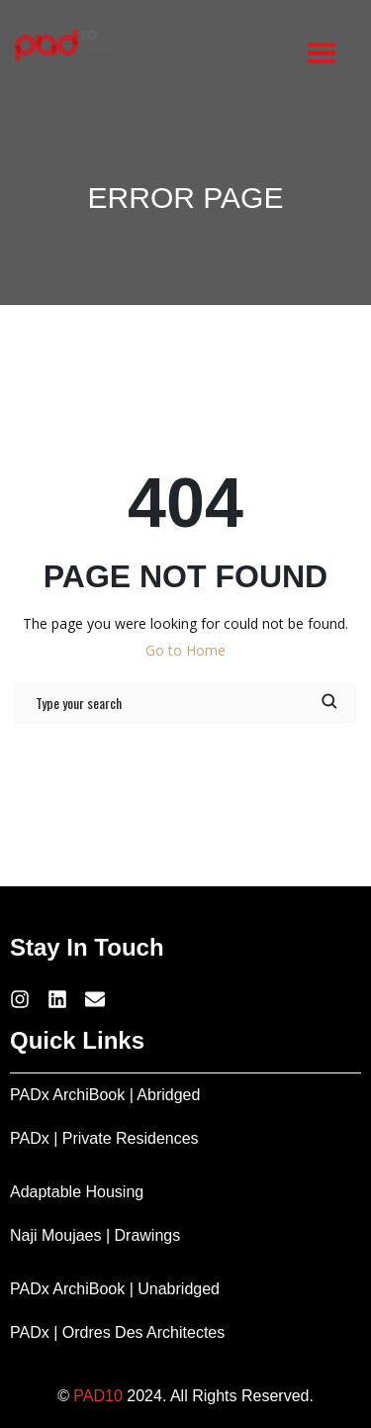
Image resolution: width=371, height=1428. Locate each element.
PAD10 (98, 1395)
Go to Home (185, 650)
